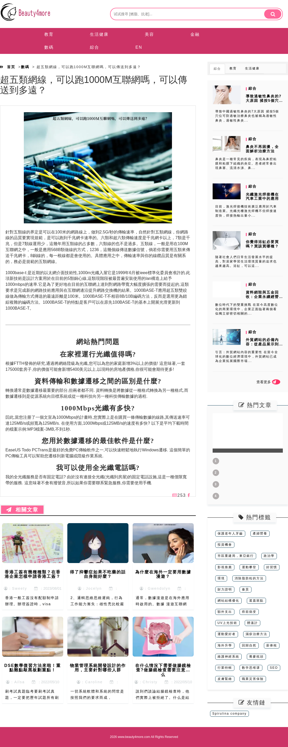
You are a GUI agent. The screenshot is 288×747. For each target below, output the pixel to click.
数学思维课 (251, 668)
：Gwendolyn (155, 588)
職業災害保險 (253, 679)
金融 (195, 34)
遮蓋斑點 (256, 600)
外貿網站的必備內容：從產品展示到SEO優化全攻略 (262, 344)
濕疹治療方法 (256, 634)
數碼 (49, 47)
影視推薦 (225, 567)
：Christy (146, 682)
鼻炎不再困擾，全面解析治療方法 (262, 149)
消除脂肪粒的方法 (249, 578)
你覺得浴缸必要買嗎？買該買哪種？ (262, 244)
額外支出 (225, 612)
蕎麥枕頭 (256, 656)
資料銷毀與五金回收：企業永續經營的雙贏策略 (262, 296)
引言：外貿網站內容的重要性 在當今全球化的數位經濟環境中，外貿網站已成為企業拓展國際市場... (246, 356)
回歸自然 (249, 645)
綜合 (94, 47)
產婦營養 (260, 533)
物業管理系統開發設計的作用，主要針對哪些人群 (98, 667)
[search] (272, 14)
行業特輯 (225, 668)
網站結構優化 (228, 600)
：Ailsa (15, 682)
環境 (221, 578)
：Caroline (90, 682)
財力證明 (225, 589)
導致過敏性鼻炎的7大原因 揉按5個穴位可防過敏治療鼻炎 (264, 102)
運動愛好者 (227, 634)
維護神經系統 (228, 656)
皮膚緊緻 (225, 679)
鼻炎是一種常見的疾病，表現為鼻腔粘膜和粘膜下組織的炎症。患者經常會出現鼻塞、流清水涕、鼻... (246, 163)
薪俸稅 (271, 645)
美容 (149, 34)
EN (138, 47)
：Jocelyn (90, 588)
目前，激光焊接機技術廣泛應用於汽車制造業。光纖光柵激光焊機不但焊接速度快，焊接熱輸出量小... (246, 211)
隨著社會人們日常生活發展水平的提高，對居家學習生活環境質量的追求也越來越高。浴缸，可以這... (246, 261)
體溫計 (252, 623)
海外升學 (225, 645)
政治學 (269, 556)
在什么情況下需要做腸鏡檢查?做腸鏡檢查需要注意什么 (163, 670)
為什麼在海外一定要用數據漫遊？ (163, 574)
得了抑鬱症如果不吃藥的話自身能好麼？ (98, 574)
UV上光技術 (227, 623)
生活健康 (99, 34)
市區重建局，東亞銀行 (236, 556)
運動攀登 (249, 567)
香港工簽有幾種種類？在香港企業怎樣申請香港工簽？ (33, 574)
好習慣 (271, 567)
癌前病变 (249, 612)
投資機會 (225, 544)
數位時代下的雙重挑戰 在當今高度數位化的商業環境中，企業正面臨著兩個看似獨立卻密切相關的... (246, 309)
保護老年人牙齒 (230, 533)
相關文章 (22, 510)
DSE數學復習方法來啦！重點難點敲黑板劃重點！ (32, 667)
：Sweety (15, 588)
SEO (274, 668)
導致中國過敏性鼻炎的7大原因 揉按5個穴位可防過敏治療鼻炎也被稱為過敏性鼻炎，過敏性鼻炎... (247, 116)
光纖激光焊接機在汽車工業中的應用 (262, 196)
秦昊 (245, 589)
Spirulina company (229, 713)
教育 (49, 34)
